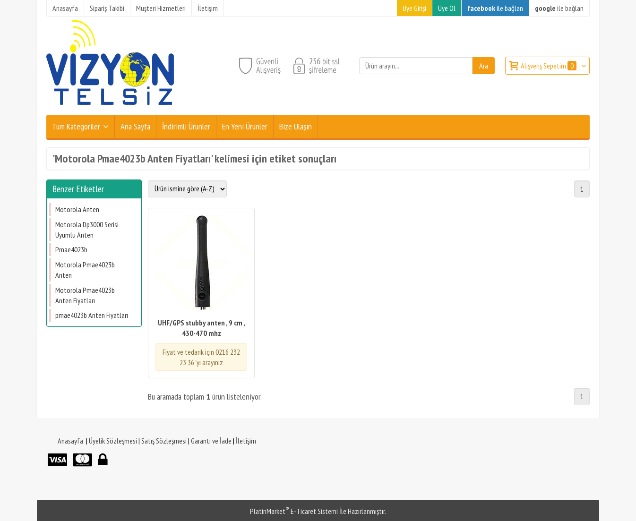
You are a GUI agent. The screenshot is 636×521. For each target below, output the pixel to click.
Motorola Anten (77, 209)
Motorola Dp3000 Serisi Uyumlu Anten (87, 229)
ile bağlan (495, 8)
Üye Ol (447, 8)
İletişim (246, 440)
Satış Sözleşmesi (164, 440)
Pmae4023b (71, 249)
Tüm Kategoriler (76, 126)
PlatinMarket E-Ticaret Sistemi (294, 511)
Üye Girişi (414, 8)
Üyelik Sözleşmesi (113, 440)
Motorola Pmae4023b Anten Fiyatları (85, 295)
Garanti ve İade (211, 440)
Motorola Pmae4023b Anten (85, 270)
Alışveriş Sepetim (549, 65)
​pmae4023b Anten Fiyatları (91, 315)
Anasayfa (70, 440)
